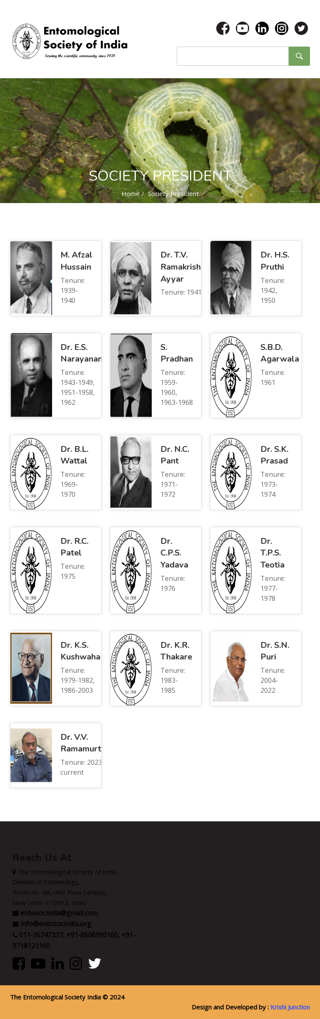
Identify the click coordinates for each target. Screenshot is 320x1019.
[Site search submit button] (299, 56)
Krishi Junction (290, 1007)
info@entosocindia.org (55, 923)
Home (131, 193)
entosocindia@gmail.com (59, 912)
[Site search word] (233, 56)
